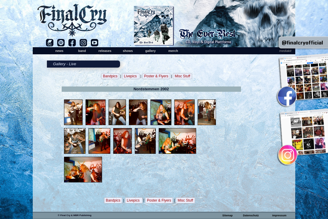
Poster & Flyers (156, 76)
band (82, 51)
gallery (150, 51)
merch (173, 51)
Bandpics (110, 76)
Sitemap (227, 215)
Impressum (279, 215)
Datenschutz (251, 215)
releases (105, 51)
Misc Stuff (182, 76)
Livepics (131, 76)
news (59, 51)
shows (128, 51)
